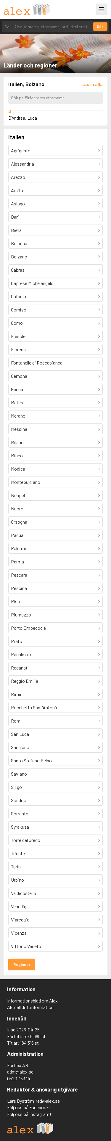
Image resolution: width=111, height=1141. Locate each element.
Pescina (19, 588)
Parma (17, 561)
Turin (16, 866)
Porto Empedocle (28, 628)
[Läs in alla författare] (92, 84)
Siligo (16, 787)
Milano (17, 442)
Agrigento (20, 150)
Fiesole (18, 336)
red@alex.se (48, 1101)
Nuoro (17, 508)
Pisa (15, 601)
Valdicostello (23, 893)
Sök (100, 26)
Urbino (17, 880)
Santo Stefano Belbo (31, 760)
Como (17, 323)
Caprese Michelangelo (32, 283)
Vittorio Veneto (26, 946)
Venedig (18, 906)
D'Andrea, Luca (22, 118)
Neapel (18, 495)
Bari (15, 217)
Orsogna (19, 522)
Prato (16, 641)
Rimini (17, 694)
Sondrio (18, 800)
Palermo (19, 548)
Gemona (19, 376)
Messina (19, 429)
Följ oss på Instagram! (29, 1114)
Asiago (18, 203)
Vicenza (19, 933)
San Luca (20, 734)
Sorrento (19, 813)
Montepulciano (25, 482)
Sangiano (20, 747)
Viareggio (20, 919)
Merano (18, 415)
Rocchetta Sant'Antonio (35, 707)
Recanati (20, 667)
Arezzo (18, 177)
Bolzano (19, 256)
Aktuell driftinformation (30, 1007)
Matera (18, 402)
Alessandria (22, 163)
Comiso (18, 309)
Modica (18, 468)
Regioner (21, 964)
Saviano (19, 773)
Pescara (19, 575)
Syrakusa (20, 827)
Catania (18, 296)
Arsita (17, 190)
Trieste (18, 853)
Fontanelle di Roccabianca (36, 362)
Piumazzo (21, 614)
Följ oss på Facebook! (29, 1107)
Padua (17, 535)
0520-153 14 (18, 1078)
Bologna (19, 243)
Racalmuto (22, 654)
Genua (17, 389)
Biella (16, 230)
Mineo (17, 455)
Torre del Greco (25, 840)
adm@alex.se (20, 1071)
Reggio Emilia (24, 681)
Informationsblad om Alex (32, 1000)
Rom (15, 720)
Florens (18, 349)
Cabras (18, 270)
